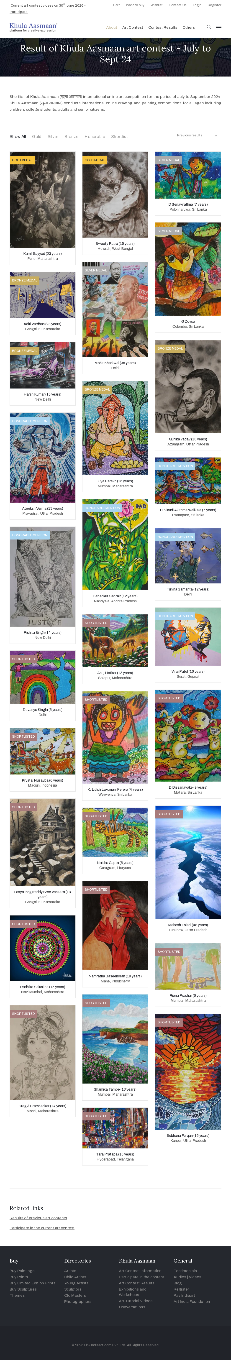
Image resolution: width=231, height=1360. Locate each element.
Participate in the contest (141, 1277)
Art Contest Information (140, 1271)
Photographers (77, 1301)
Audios (180, 1277)
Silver (53, 136)
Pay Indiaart (184, 1295)
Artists (70, 1271)
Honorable (95, 136)
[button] (209, 27)
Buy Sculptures (23, 1289)
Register (214, 5)
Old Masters (75, 1295)
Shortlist (119, 136)
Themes (17, 1295)
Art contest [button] (132, 27)
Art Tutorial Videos (135, 1301)
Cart (116, 5)
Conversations (132, 1307)
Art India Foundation (192, 1301)
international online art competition (114, 97)
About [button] (111, 27)
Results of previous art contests (38, 1218)
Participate (19, 12)
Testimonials (185, 1271)
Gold (36, 136)
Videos (195, 1277)
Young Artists (76, 1283)
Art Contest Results (136, 1283)
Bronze (71, 136)
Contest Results (162, 27)
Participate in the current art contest (42, 1228)
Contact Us (178, 5)
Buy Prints (19, 1277)
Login (197, 5)
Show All (18, 136)
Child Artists (75, 1277)
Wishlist (157, 5)
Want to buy (135, 5)
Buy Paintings (22, 1271)
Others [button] (188, 27)
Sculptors (72, 1289)
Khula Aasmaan (44, 97)
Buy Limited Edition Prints (32, 1283)
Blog (178, 1283)
